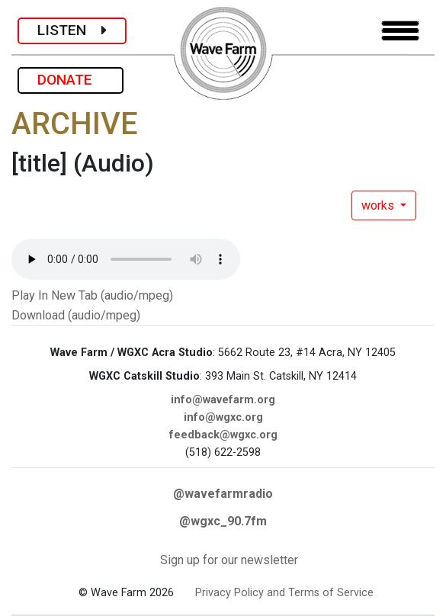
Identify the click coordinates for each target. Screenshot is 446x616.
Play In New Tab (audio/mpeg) (92, 295)
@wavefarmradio (223, 493)
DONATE (70, 79)
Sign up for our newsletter (229, 560)
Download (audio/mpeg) (75, 315)
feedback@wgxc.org (223, 434)
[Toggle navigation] (400, 31)
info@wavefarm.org (223, 399)
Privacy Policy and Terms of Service (284, 592)
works (379, 205)
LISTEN (72, 30)
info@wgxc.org (223, 417)
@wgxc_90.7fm (223, 521)
